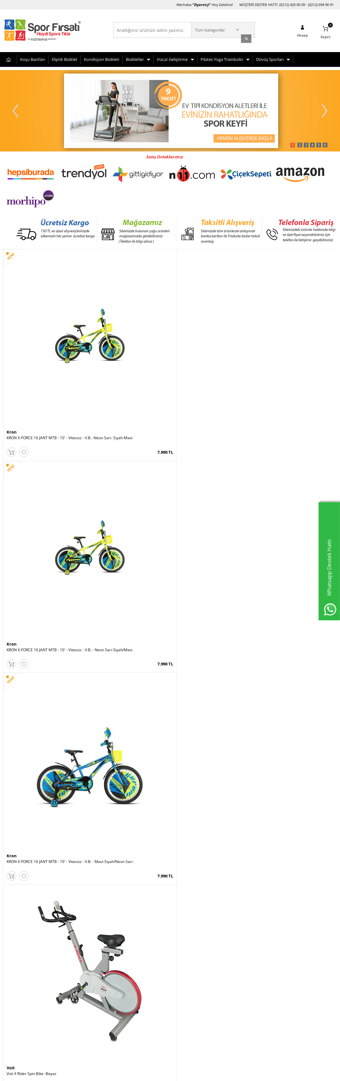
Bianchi (14, 846)
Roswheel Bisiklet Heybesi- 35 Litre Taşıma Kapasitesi (294, 854)
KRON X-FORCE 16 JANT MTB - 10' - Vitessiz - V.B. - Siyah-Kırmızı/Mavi (127, 601)
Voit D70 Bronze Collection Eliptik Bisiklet (209, 599)
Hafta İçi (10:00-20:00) (249, 969)
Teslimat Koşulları (18, 969)
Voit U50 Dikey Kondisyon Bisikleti (202, 852)
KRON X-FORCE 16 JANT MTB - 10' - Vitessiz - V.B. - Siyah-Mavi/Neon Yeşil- (127, 728)
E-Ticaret (151, 1073)
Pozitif (13, 720)
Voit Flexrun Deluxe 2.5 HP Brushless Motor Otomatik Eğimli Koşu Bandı (45, 601)
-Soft (137, 1073)
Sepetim (67, 988)
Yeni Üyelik (126, 969)
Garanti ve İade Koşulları (24, 1007)
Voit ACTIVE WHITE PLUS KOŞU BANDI (123, 852)
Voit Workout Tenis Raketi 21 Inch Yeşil (290, 599)
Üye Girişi (124, 978)
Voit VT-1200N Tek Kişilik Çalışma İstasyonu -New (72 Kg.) (294, 475)
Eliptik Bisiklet (64, 58)
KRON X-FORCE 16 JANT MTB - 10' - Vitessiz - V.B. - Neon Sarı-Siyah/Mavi (127, 349)
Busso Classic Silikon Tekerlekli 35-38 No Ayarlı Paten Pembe (128, 475)
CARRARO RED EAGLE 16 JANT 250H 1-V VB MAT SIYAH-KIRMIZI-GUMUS (44, 854)
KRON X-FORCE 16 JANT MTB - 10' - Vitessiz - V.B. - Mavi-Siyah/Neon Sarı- (211, 349)
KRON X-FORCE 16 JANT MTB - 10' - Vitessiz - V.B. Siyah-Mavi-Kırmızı (211, 728)
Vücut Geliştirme (172, 58)
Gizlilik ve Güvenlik (19, 1016)
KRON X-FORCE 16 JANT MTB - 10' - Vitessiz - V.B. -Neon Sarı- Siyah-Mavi (44, 349)
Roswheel (267, 846)
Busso (96, 467)
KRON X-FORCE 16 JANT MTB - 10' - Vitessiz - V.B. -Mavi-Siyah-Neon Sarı (294, 728)
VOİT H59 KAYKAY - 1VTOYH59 (33, 473)
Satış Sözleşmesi (17, 997)
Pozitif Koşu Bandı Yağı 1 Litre (32, 726)
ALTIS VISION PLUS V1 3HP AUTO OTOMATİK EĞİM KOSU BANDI (211, 475)
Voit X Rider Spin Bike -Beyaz (282, 347)
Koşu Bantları (32, 58)
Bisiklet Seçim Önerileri (23, 978)
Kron (12, 341)
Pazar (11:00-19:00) (247, 988)
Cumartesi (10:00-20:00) (251, 978)
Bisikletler (135, 58)
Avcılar (179, 969)
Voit (261, 341)
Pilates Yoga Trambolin (222, 58)
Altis (178, 467)
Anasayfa (68, 969)
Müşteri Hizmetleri (76, 978)
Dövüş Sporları (270, 58)
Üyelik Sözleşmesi (19, 988)
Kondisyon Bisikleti (101, 58)
